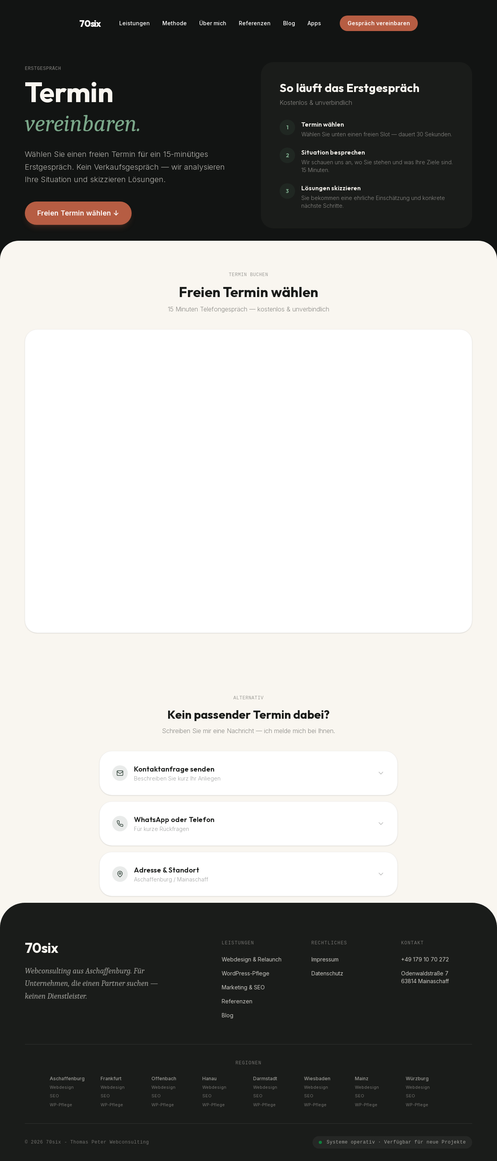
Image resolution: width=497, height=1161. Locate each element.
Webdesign (62, 1087)
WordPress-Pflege (245, 973)
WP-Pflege (61, 1104)
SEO (54, 1095)
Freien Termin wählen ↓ (78, 213)
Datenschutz (327, 973)
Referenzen (255, 23)
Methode (174, 23)
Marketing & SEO (243, 987)
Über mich (212, 23)
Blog (289, 23)
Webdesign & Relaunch (252, 959)
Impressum (325, 959)
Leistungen (134, 23)
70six (90, 23)
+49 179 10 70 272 (425, 959)
